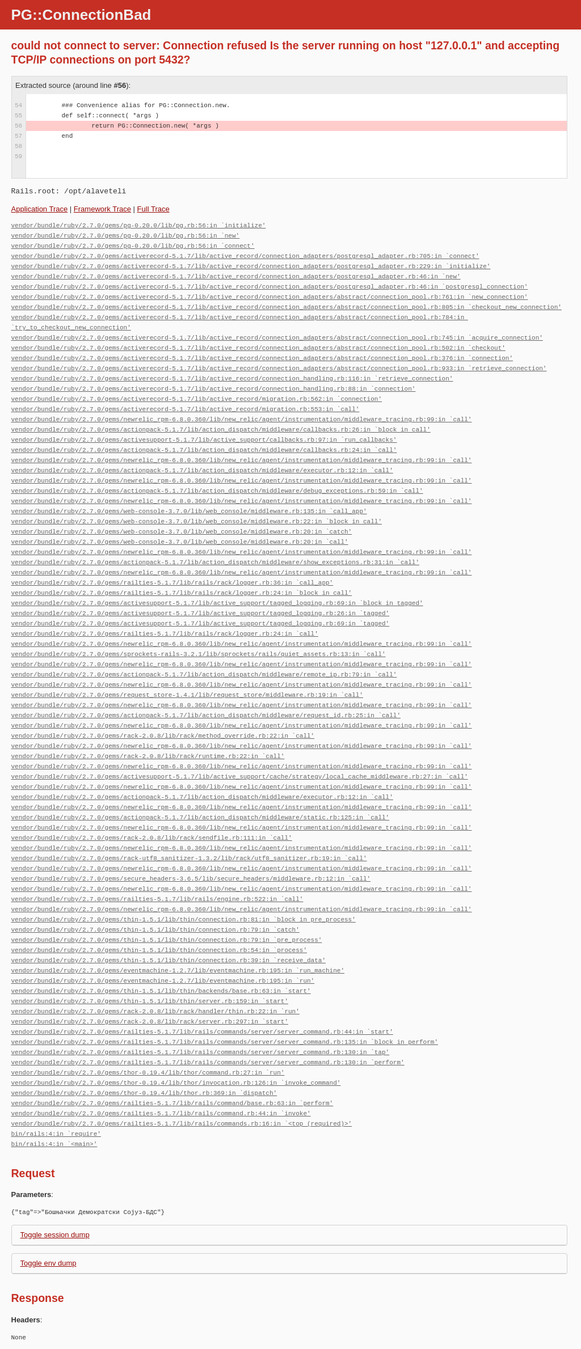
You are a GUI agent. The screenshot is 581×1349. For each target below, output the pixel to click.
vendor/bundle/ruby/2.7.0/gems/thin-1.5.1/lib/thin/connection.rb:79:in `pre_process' (166, 940)
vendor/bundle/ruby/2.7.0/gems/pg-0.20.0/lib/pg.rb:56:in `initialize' (138, 225)
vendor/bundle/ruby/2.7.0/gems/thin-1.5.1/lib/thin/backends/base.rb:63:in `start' (161, 991)
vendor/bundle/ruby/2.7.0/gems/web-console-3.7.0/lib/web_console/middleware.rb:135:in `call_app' (189, 511)
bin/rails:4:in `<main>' (54, 1144)
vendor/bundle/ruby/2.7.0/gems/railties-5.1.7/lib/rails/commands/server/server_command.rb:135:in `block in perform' (224, 1042)
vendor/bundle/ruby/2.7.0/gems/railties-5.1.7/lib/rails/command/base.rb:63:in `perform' (172, 1103)
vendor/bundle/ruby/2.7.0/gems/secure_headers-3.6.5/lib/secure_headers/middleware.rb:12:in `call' (191, 878)
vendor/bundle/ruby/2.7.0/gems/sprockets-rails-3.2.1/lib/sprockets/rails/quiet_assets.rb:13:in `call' (198, 654)
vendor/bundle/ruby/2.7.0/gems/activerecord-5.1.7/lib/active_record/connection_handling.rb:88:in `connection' (213, 388)
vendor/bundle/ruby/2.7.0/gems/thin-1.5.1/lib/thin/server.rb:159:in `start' (149, 1001)
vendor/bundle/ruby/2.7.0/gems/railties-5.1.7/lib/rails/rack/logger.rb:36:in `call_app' (172, 582)
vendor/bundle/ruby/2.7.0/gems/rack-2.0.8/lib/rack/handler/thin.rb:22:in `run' (155, 1011)
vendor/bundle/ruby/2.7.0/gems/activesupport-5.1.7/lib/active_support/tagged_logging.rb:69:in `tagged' (200, 623)
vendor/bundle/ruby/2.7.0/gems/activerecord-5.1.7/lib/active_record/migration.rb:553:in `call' (185, 409)
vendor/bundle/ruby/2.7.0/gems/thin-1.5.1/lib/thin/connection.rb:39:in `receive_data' (168, 960)
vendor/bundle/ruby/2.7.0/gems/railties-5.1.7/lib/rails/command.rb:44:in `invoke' (161, 1113)
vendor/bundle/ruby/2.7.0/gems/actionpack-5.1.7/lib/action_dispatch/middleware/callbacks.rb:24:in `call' (204, 450)
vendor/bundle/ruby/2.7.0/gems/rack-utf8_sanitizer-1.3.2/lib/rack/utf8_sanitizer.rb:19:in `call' (189, 858)
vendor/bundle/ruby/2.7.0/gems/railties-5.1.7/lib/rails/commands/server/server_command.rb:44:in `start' (202, 1031)
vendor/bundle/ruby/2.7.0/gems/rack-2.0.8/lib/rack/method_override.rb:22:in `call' (163, 735)
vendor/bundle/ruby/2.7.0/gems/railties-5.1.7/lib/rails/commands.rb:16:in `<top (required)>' (181, 1123)
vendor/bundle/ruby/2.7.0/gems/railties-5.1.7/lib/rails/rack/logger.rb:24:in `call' (164, 633)
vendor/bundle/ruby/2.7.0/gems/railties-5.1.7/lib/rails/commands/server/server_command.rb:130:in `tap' (200, 1052)
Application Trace (39, 209)
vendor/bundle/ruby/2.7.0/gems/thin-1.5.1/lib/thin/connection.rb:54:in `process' (159, 950)
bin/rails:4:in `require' (56, 1134)
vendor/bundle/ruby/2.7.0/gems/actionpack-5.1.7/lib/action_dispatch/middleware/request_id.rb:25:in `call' (206, 715)
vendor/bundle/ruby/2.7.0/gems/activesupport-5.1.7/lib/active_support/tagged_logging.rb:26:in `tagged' (200, 613)
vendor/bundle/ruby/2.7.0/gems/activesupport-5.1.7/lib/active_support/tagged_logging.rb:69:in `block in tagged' (217, 603)
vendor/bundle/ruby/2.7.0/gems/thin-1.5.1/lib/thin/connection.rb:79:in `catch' (155, 929)
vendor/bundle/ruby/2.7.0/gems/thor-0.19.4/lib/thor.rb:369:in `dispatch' (144, 1093)
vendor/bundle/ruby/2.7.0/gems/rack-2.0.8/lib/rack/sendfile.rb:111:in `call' (151, 838)
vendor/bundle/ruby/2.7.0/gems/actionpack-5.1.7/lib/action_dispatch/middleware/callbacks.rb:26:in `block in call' (221, 429)
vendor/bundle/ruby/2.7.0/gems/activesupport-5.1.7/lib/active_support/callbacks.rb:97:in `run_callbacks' (204, 439)
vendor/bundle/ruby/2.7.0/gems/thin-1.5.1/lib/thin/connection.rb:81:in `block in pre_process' (183, 919)
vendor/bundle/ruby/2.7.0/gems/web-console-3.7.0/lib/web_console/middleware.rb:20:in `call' (179, 542)
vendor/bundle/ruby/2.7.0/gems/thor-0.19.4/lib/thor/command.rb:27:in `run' (148, 1072)
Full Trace (153, 209)
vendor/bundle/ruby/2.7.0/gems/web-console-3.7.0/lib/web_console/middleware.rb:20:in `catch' (181, 531)
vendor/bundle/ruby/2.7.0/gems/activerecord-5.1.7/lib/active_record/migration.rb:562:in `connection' (196, 399)
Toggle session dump (55, 1234)
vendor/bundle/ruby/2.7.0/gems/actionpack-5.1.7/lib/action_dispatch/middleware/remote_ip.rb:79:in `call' (204, 674)
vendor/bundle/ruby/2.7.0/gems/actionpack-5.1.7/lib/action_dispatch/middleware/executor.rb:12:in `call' (202, 470)
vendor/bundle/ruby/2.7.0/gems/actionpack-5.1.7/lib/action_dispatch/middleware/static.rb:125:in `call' (200, 817)
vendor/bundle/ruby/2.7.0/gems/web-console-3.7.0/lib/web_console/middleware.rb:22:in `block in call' (196, 521)
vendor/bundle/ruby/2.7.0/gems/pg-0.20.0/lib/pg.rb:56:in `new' (125, 235)
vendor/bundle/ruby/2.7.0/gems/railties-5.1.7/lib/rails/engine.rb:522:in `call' (157, 899)
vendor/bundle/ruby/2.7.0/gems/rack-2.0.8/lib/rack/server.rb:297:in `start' (149, 1021)
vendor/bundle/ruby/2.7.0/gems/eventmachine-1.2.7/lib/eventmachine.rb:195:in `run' (163, 980)
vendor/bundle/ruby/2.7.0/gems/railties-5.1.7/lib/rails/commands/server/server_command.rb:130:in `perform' (208, 1062)
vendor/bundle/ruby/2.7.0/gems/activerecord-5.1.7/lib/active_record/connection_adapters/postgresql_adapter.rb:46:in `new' (236, 276)
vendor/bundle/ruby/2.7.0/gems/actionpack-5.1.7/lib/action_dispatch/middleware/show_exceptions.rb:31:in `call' (215, 562)
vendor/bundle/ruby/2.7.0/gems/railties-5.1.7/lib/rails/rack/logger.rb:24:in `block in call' (181, 593)
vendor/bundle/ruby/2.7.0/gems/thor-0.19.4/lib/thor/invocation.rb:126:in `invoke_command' (176, 1083)
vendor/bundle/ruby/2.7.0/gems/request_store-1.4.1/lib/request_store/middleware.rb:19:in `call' (187, 695)
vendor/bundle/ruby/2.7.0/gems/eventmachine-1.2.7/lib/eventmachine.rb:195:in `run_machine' (177, 970)
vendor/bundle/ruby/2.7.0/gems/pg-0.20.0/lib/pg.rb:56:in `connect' (133, 246)
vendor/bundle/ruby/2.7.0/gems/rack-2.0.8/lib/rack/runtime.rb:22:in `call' (148, 756)
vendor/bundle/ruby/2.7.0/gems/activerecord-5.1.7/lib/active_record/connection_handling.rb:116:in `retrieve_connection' (232, 378)
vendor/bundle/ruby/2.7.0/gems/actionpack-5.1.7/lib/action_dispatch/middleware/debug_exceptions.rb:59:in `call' (217, 491)
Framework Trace (102, 209)
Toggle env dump (48, 1263)
